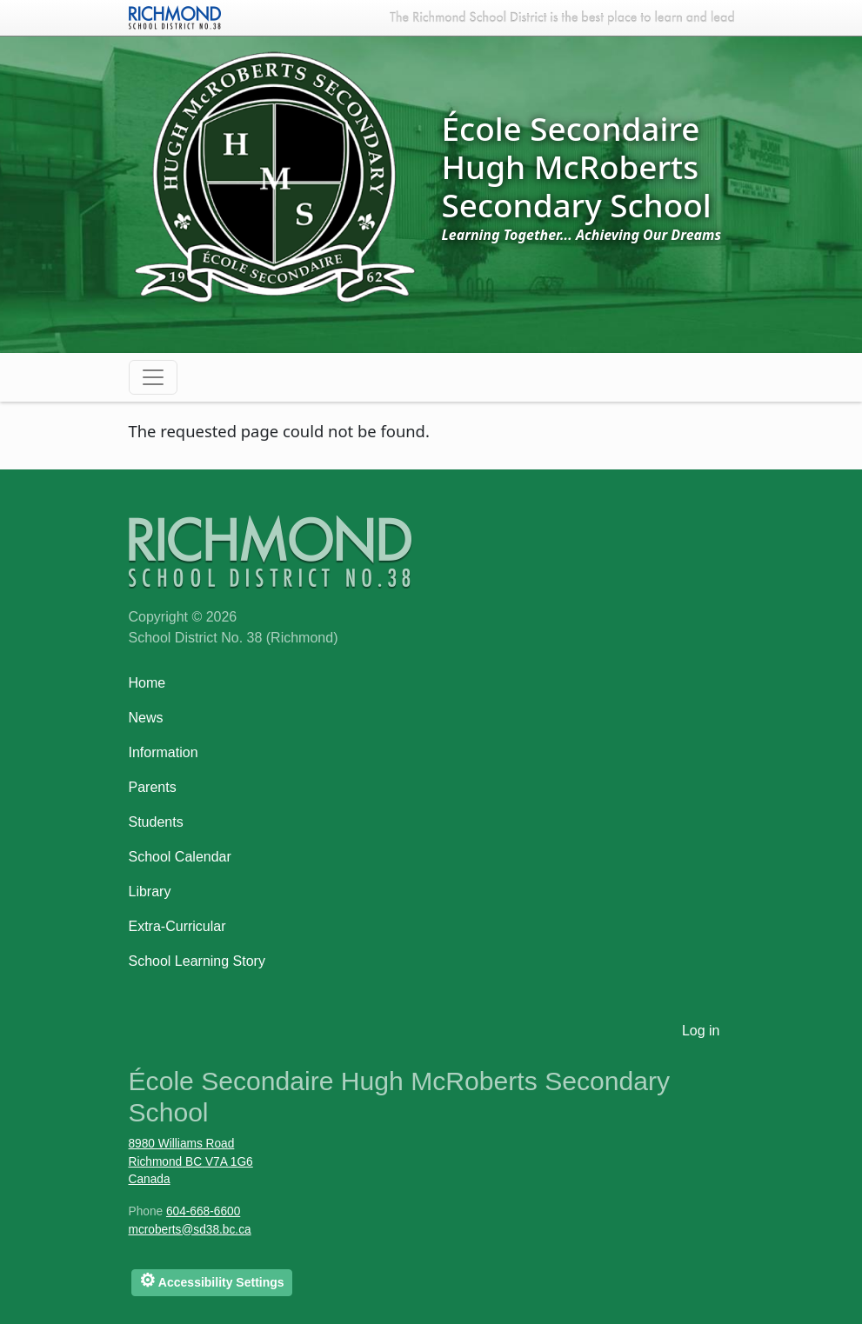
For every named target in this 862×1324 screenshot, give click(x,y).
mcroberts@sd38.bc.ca (190, 1229)
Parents (153, 787)
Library (150, 891)
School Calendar (180, 856)
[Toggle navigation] (153, 377)
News (146, 717)
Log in (701, 1030)
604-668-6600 (203, 1211)
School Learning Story (197, 961)
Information (163, 752)
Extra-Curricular (177, 926)
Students (156, 822)
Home (147, 682)
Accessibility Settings (211, 1280)
